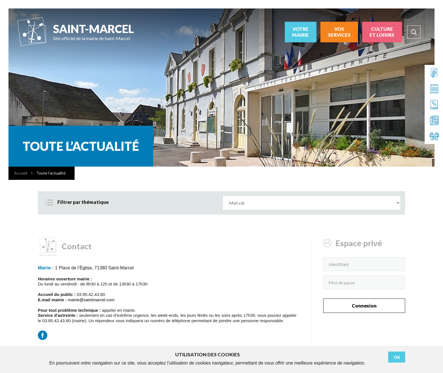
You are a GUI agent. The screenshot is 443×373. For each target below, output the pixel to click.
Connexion (364, 306)
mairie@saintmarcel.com (91, 299)
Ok (397, 357)
